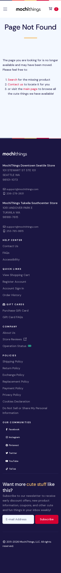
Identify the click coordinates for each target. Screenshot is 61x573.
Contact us (15, 84)
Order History (12, 295)
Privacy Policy (12, 395)
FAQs (6, 253)
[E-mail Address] (18, 519)
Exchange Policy (13, 375)
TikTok (12, 468)
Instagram (14, 437)
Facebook (13, 429)
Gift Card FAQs (13, 317)
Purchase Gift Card (15, 311)
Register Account (14, 282)
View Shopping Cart (16, 275)
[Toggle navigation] (5, 9)
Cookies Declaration (16, 401)
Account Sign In (13, 288)
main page (30, 89)
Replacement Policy (16, 382)
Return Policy (11, 368)
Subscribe (49, 519)
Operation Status (17, 346)
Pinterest (13, 445)
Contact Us (10, 246)
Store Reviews (15, 339)
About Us (9, 333)
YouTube (13, 461)
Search (12, 80)
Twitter (12, 453)
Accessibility (11, 259)
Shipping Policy (13, 361)
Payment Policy (13, 388)
